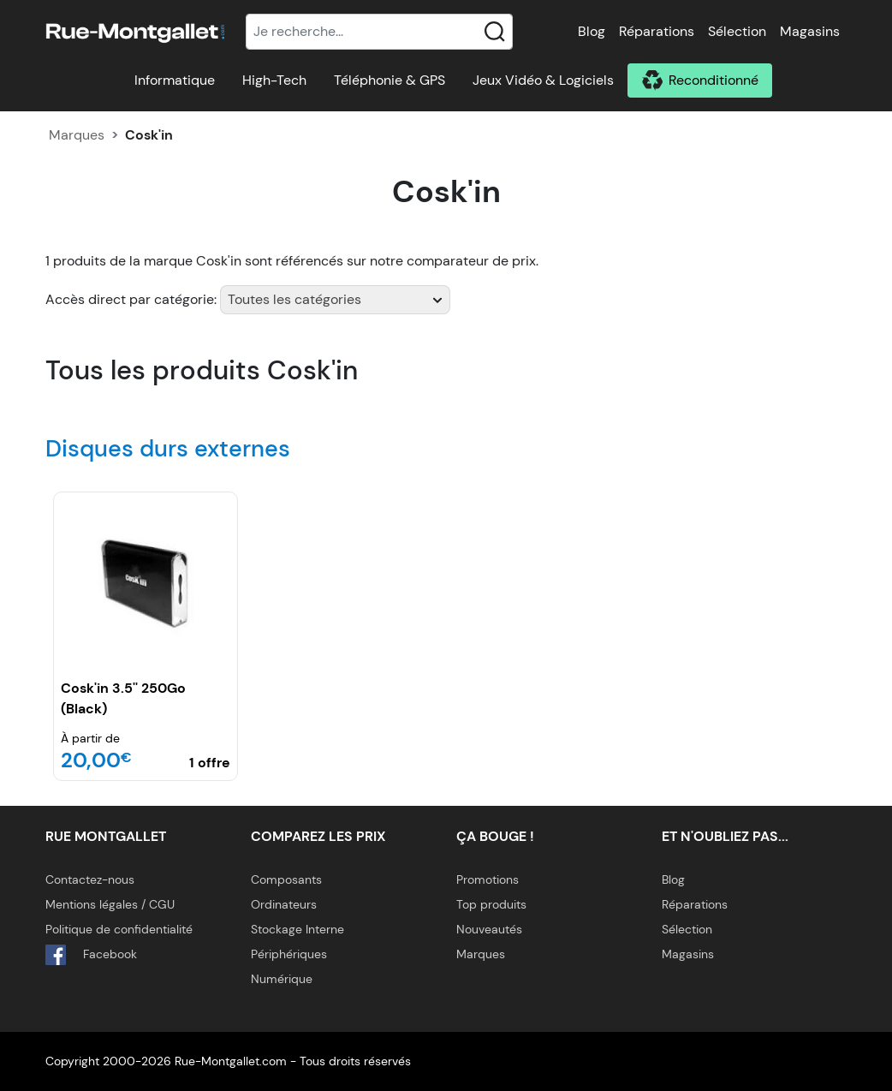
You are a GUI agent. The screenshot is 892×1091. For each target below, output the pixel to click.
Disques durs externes (167, 448)
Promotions (487, 879)
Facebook (91, 955)
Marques (76, 135)
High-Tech (274, 80)
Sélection (737, 31)
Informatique (174, 80)
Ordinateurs (284, 904)
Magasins (810, 31)
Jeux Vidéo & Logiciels (543, 80)
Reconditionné (713, 80)
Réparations (656, 31)
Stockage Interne (297, 929)
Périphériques (289, 954)
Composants (286, 879)
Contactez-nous (89, 879)
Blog (591, 31)
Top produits (491, 904)
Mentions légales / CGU (110, 904)
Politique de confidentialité (119, 929)
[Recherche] (379, 32)
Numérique (281, 979)
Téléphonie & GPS (389, 80)
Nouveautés (489, 929)
